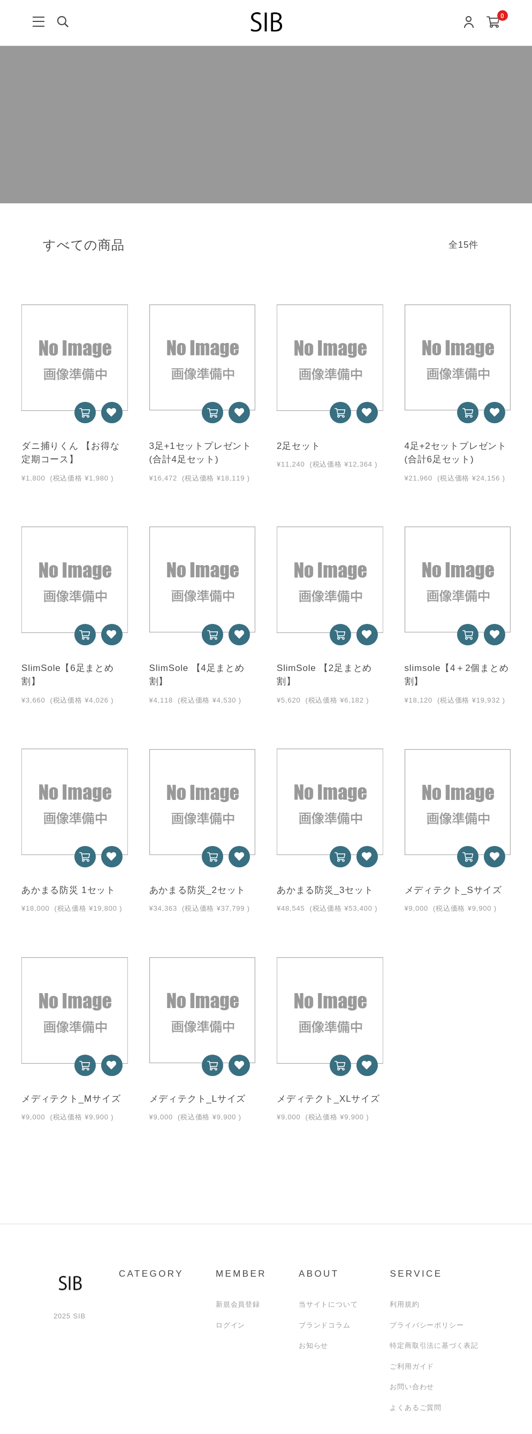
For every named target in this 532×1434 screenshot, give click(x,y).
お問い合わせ (412, 1387)
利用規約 (404, 1304)
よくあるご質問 (416, 1408)
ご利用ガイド (412, 1366)
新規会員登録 (238, 1304)
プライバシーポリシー (426, 1325)
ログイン (230, 1325)
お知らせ (313, 1345)
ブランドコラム (325, 1325)
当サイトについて (328, 1304)
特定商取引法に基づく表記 (434, 1345)
